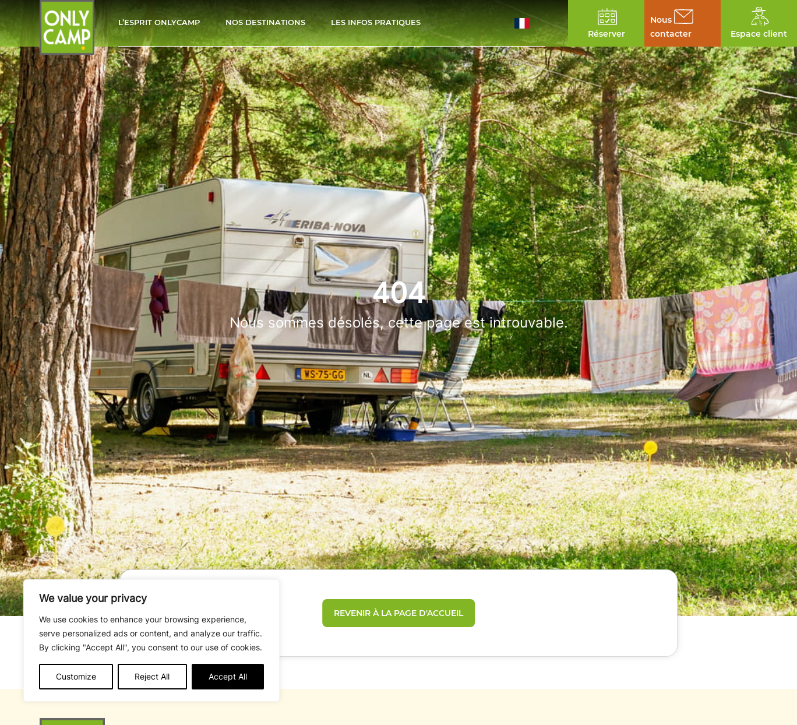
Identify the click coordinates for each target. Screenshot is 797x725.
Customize (76, 676)
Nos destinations (265, 23)
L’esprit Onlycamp (159, 23)
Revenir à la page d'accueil (398, 613)
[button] (529, 23)
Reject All (152, 676)
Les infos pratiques (376, 23)
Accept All (228, 676)
